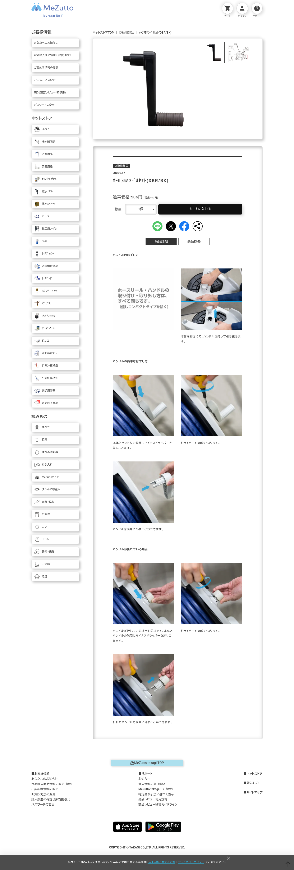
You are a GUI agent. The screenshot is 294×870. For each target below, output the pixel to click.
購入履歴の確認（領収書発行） (50, 799)
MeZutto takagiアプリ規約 (155, 789)
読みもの (252, 783)
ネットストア (254, 774)
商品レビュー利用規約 (152, 799)
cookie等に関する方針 (161, 862)
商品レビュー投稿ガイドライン (157, 804)
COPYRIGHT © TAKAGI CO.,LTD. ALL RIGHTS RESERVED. (147, 847)
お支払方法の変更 (43, 794)
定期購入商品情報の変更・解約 (51, 784)
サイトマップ (255, 792)
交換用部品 (126, 32)
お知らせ (144, 779)
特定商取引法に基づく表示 (156, 794)
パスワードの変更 (42, 804)
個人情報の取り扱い (151, 784)
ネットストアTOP (103, 32)
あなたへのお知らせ (44, 779)
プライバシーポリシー (191, 862)
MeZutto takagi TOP (147, 763)
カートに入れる (200, 209)
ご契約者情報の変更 (44, 789)
